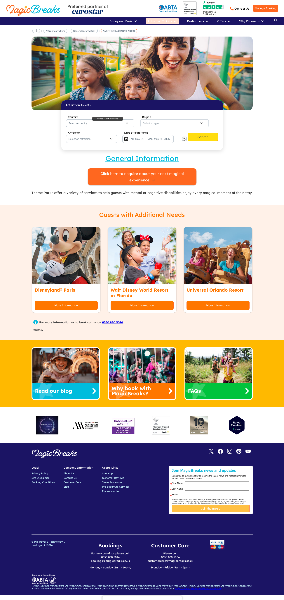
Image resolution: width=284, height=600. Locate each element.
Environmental (110, 491)
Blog (66, 486)
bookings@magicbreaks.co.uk (110, 561)
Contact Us (241, 8)
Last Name (177, 489)
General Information (84, 31)
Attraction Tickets (55, 31)
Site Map (107, 473)
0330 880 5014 (112, 322)
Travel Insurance (112, 482)
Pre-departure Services (115, 486)
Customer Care (72, 482)
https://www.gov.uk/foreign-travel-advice (198, 588)
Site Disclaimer (40, 477)
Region (146, 117)
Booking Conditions (43, 482)
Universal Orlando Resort (215, 290)
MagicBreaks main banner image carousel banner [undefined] (142, 73)
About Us (69, 473)
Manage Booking (265, 8)
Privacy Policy (40, 473)
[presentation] (213, 523)
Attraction (74, 132)
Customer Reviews (113, 477)
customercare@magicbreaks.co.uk (170, 561)
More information (66, 305)
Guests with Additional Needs (119, 30)
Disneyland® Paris (55, 290)
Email (175, 495)
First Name (177, 483)
